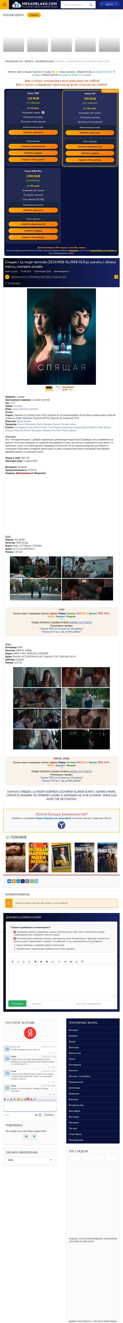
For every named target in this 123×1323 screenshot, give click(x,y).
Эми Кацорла (55, 427)
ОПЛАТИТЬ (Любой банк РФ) (33, 146)
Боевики (73, 1035)
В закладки (13, 283)
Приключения (76, 1082)
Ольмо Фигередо (27, 424)
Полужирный (5, 1099)
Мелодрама (75, 1064)
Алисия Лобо (40, 427)
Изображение (25, 1099)
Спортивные (75, 1134)
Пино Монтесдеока (66, 430)
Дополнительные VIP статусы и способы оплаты (61, 247)
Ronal (13, 1056)
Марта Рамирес (45, 424)
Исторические (76, 1105)
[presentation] (110, 15)
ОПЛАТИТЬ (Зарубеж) (33, 153)
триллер (33, 408)
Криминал (74, 1093)
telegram (73, 250)
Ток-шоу (73, 1128)
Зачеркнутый (14, 1099)
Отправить (17, 1003)
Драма (72, 1041)
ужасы (15, 408)
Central (14, 271)
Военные (73, 1099)
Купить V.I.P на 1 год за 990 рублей (61, 631)
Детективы (74, 1087)
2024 (12, 402)
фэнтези (24, 408)
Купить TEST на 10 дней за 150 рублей (61, 628)
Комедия (73, 1029)
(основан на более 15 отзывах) (75, 74)
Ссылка (21, 1099)
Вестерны (74, 1116)
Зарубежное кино (19, 276)
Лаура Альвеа (24, 421)
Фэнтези (73, 1070)
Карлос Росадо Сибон (64, 424)
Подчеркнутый (11, 1099)
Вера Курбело (90, 427)
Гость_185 (15, 1047)
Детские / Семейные (79, 1076)
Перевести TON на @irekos (33, 159)
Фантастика (75, 1053)
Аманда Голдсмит (14, 430)
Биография (74, 1110)
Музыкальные (76, 1139)
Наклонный (8, 1099)
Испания (17, 405)
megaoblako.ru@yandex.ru (103, 250)
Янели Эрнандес (32, 430)
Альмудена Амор (24, 427)
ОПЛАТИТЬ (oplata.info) (33, 132)
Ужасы (72, 1058)
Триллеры (74, 1047)
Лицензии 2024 (59, 276)
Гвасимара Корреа (72, 427)
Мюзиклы (74, 1122)
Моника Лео (48, 430)
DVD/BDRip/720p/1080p (40, 276)
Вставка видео (28, 1099)
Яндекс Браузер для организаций (53, 818)
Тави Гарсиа (104, 427)
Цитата (34, 1099)
